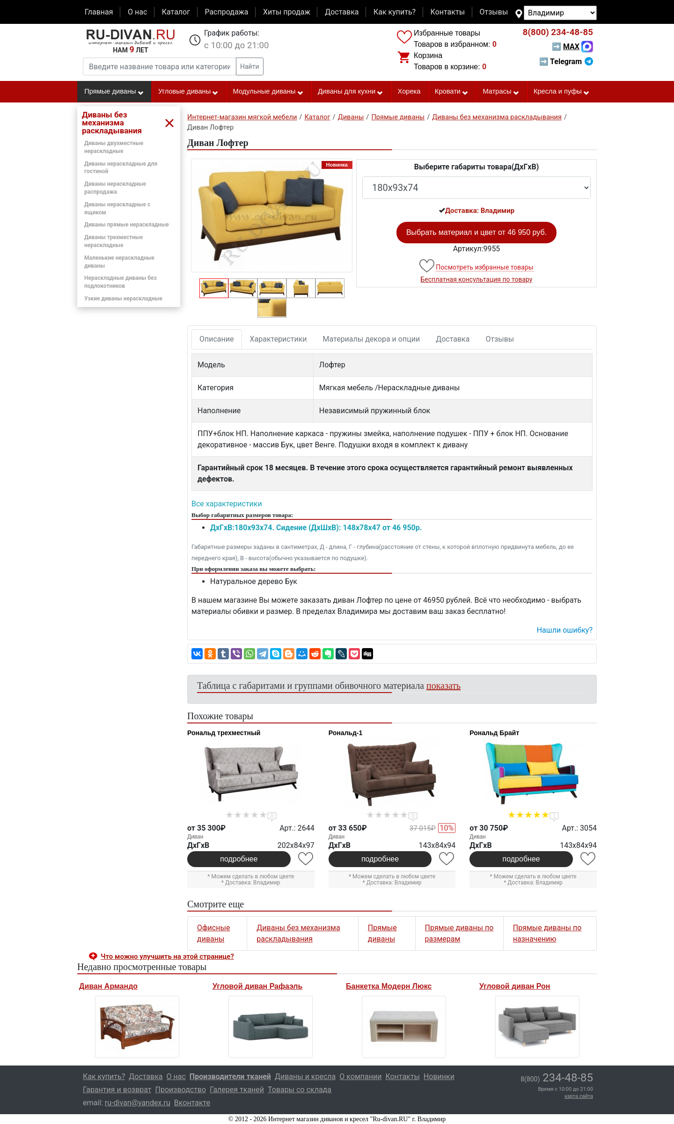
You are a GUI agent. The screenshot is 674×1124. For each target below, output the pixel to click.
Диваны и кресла (305, 1076)
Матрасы (501, 92)
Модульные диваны (268, 92)
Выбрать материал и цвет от (476, 232)
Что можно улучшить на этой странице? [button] (167, 956)
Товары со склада (299, 1089)
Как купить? (395, 11)
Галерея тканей (237, 1089)
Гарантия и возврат (117, 1089)
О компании (360, 1076)
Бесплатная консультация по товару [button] (477, 279)
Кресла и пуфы (562, 92)
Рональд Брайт (494, 733)
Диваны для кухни (350, 92)
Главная (99, 11)
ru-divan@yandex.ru (137, 1102)
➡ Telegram (566, 61)
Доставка (342, 11)
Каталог (176, 11)
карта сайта (578, 1096)
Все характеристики (226, 503)
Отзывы (494, 11)
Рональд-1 (346, 733)
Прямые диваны (114, 92)
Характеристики (278, 339)
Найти (249, 66)
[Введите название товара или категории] (159, 66)
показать (443, 685)
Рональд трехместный (223, 733)
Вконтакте (192, 1102)
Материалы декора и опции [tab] (371, 339)
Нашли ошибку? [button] (565, 630)
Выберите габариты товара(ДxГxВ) (476, 166)
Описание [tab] (216, 339)
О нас (137, 11)
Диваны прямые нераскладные (126, 224)
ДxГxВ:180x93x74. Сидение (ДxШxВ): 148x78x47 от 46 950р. (316, 527)
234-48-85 (558, 32)
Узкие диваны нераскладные (123, 298)
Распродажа (226, 11)
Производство (180, 1089)
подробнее (238, 859)
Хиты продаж (286, 11)
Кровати (452, 92)
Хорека (409, 91)
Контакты (448, 11)
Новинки (439, 1076)
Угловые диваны (188, 92)
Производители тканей (230, 1076)
